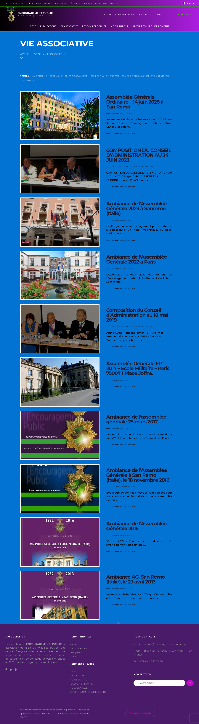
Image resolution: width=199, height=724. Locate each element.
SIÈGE (73, 671)
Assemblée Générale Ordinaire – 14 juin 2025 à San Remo (99, 115)
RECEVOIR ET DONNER (82, 683)
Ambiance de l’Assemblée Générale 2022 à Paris (99, 275)
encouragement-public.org (63, 710)
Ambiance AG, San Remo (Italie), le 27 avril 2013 (99, 595)
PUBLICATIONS (78, 675)
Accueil (73, 644)
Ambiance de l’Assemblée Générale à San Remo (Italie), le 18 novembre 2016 (99, 488)
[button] (170, 14)
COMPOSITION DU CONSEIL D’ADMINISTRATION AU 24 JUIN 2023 (99, 168)
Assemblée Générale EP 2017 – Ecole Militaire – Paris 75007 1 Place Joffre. (99, 382)
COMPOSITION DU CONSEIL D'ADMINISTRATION (128, 167)
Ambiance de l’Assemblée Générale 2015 (99, 542)
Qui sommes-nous (79, 648)
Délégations (76, 652)
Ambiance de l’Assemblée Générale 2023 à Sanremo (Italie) (99, 222)
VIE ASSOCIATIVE (78, 679)
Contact (74, 656)
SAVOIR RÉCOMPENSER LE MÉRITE (88, 692)
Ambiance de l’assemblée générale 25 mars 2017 (99, 435)
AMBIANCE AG (117, 113)
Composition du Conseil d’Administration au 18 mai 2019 (99, 328)
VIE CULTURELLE (78, 688)
